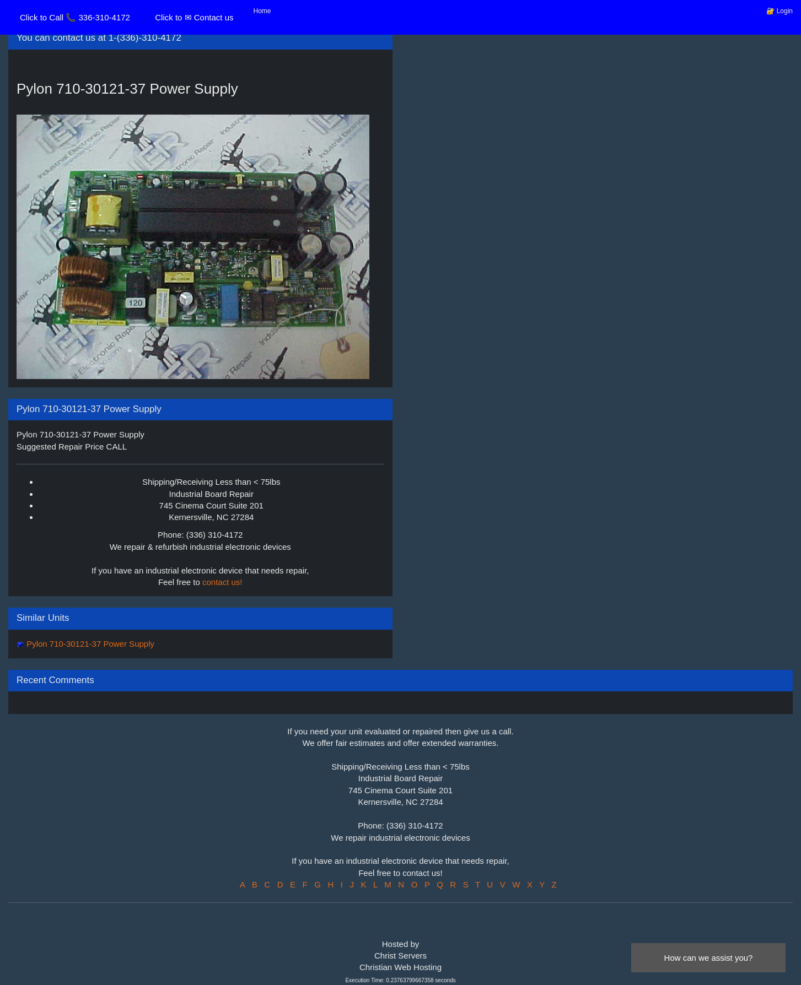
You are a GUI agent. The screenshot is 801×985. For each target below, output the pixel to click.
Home (262, 11)
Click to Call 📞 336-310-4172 (75, 17)
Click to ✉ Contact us (194, 17)
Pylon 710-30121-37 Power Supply (89, 643)
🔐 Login (779, 11)
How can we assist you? (708, 957)
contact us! (222, 582)
